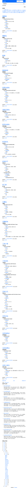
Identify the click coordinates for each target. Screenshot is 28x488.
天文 (3, 10)
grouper (7, 116)
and (6, 42)
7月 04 (6, 480)
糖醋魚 (4, 36)
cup (6, 250)
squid (6, 252)
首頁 (14, 380)
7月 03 (6, 482)
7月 (5, 451)
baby (6, 369)
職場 (21, 12)
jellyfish (6, 337)
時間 (17, 11)
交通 (13, 10)
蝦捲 (3, 55)
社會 (6, 11)
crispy (6, 275)
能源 (19, 11)
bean (6, 208)
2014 (4, 447)
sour (6, 44)
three (6, 247)
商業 (22, 11)
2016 (4, 445)
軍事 (13, 11)
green (6, 352)
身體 (18, 10)
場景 (11, 12)
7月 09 (6, 453)
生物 (10, 10)
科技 (11, 11)
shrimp (6, 27)
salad (6, 324)
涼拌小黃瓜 (6, 365)
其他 (20, 10)
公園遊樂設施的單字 (7, 402)
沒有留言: (10, 30)
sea (6, 193)
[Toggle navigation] (24, 4)
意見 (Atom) (7, 382)
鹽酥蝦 (4, 16)
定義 (23, 10)
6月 (5, 486)
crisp (6, 235)
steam (6, 113)
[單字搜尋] (20, 1)
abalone (7, 298)
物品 (5, 11)
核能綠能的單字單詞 (7, 424)
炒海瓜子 (5, 161)
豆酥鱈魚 (5, 222)
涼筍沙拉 (5, 316)
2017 (4, 443)
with (6, 76)
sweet (6, 39)
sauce (6, 307)
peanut (6, 272)
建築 (8, 11)
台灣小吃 (6, 10)
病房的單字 (5, 396)
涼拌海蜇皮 (6, 333)
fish (6, 47)
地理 (15, 10)
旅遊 (16, 11)
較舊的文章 (24, 380)
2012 (4, 450)
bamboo (7, 320)
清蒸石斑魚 (6, 110)
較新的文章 (4, 380)
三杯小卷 (5, 244)
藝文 (24, 12)
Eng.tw (4, 1)
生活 (11, 10)
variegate (7, 173)
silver (6, 264)
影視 (17, 12)
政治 (10, 11)
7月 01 (6, 484)
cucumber (7, 371)
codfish (6, 228)
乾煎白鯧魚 (6, 124)
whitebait (7, 278)
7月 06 (6, 454)
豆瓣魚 (4, 202)
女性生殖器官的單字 (7, 391)
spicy (6, 25)
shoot (6, 322)
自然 (16, 10)
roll (6, 62)
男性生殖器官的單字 (7, 385)
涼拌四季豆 (6, 348)
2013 (4, 449)
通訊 (8, 12)
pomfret (7, 96)
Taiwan (6, 295)
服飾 (25, 10)
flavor (6, 305)
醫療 (22, 12)
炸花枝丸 (5, 142)
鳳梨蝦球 (5, 70)
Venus (6, 176)
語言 (16, 12)
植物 (13, 12)
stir (6, 165)
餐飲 (19, 12)
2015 (4, 446)
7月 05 (6, 479)
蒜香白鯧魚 (6, 88)
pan (6, 91)
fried (6, 22)
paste (6, 210)
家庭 (14, 11)
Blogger (15, 487)
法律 (3, 11)
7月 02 (6, 483)
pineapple (7, 79)
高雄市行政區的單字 (7, 418)
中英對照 (5, 3)
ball (6, 153)
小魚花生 (5, 261)
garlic (6, 101)
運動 (14, 12)
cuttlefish (7, 150)
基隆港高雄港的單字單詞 (8, 407)
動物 (20, 11)
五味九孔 (5, 291)
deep (6, 20)
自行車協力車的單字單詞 (8, 435)
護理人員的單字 (6, 413)
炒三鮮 (4, 185)
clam (6, 170)
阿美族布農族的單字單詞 (8, 429)
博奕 (9, 12)
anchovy (7, 267)
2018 (4, 442)
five (6, 302)
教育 (7, 12)
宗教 (21, 10)
